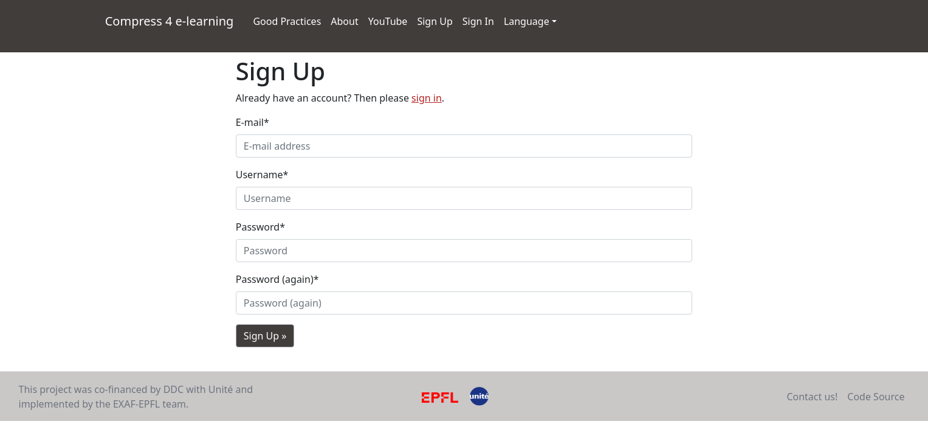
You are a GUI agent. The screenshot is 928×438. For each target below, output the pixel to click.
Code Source (875, 396)
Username (262, 174)
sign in (426, 98)
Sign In (478, 21)
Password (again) (277, 279)
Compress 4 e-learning (172, 20)
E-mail (252, 122)
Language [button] (526, 21)
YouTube (390, 20)
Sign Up (434, 21)
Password (260, 227)
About (344, 21)
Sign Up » (265, 335)
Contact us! (811, 396)
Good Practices (287, 21)
